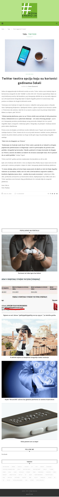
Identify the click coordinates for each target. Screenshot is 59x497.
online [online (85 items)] (36, 475)
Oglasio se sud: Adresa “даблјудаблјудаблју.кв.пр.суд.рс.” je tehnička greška (29, 315)
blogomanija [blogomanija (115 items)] (49, 466)
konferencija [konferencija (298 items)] (41, 472)
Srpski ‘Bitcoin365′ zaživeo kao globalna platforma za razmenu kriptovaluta (29, 400)
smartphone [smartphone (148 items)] (27, 478)
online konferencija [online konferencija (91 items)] (44, 475)
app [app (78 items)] (32, 466)
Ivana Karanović (33, 87)
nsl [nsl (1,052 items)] (31, 475)
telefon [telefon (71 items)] (4, 480)
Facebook (4, 454)
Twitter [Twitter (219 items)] (19, 480)
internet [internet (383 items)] (29, 472)
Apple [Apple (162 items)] (37, 466)
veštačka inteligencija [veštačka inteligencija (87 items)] (28, 480)
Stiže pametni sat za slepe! (29, 442)
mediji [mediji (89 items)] (4, 475)
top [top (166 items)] (9, 480)
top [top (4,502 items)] (13, 480)
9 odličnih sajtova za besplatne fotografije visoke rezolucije (29, 357)
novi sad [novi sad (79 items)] (26, 475)
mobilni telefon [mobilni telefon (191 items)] (18, 475)
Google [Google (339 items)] (9, 472)
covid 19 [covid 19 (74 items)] (19, 469)
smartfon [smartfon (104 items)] (20, 478)
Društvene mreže (29, 74)
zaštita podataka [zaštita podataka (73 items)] (51, 480)
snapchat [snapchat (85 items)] (34, 478)
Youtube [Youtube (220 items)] (42, 480)
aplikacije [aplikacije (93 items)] (27, 466)
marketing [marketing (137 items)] (49, 472)
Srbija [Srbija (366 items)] (40, 478)
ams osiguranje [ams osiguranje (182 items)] (6, 466)
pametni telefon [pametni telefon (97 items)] (6, 478)
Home (3, 29)
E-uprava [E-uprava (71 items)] (45, 469)
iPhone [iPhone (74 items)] (34, 472)
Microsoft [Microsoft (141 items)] (10, 475)
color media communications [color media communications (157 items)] (9, 469)
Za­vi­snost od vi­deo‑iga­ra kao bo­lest (29, 273)
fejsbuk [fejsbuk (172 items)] (4, 472)
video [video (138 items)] (37, 480)
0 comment (19, 194)
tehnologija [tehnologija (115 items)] (53, 478)
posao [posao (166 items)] (13, 478)
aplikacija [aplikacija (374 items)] (20, 466)
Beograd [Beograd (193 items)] (42, 466)
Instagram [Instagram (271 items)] (22, 472)
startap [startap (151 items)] (46, 478)
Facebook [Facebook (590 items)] (52, 469)
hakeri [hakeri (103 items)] (15, 472)
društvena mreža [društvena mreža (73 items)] (27, 469)
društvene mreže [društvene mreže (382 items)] (37, 469)
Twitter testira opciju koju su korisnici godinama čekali (29, 80)
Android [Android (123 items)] (13, 466)
